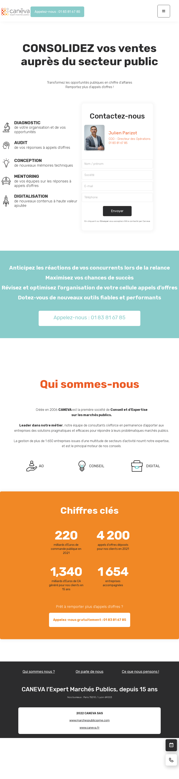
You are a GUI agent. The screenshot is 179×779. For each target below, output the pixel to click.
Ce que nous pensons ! (140, 672)
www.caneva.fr (89, 727)
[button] (163, 11)
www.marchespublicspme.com (89, 720)
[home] (15, 11)
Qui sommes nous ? (39, 672)
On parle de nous (89, 672)
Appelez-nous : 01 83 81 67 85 (57, 12)
